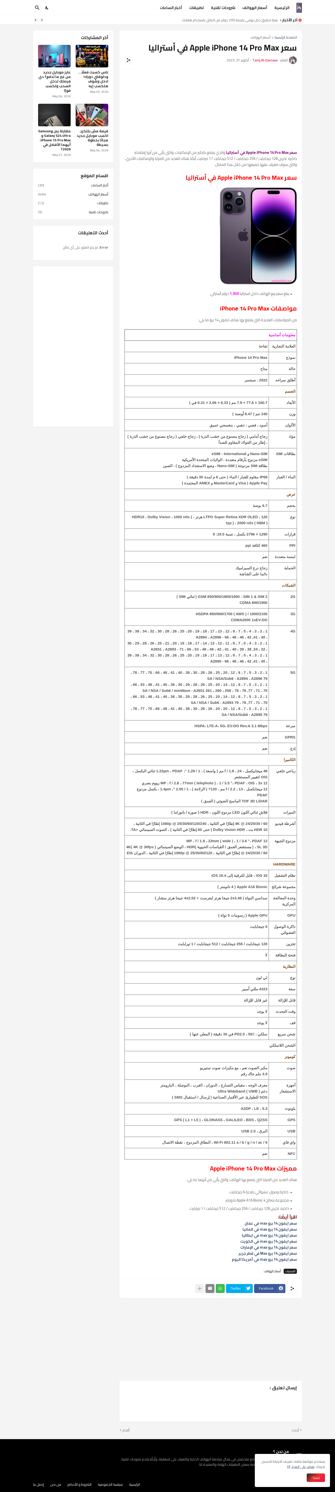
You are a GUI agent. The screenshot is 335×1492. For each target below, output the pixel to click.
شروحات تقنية (223, 7)
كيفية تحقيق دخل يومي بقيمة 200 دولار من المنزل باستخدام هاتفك (229, 20)
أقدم (126, 1430)
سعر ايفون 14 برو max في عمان (271, 1223)
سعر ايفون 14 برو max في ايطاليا (269, 1235)
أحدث (295, 1430)
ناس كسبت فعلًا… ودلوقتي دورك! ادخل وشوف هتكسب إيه (93, 79)
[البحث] (37, 8)
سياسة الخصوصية (110, 1484)
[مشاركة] (129, 60)
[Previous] (41, 20)
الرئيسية (281, 7)
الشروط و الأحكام (79, 1484)
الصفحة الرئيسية (285, 38)
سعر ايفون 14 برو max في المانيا (270, 1229)
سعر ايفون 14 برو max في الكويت (268, 1241)
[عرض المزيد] (199, 1288)
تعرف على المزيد (302, 1466)
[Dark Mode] (47, 8)
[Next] (35, 20)
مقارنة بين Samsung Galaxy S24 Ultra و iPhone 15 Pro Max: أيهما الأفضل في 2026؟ (54, 140)
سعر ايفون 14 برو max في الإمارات (268, 1247)
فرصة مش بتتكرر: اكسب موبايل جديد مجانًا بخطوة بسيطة (92, 138)
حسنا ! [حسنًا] (316, 1477)
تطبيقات (196, 7)
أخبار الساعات (171, 7)
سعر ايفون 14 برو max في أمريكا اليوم (264, 1259)
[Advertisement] (211, 109)
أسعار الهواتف (254, 7)
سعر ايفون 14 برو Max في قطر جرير (268, 1253)
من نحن (55, 1484)
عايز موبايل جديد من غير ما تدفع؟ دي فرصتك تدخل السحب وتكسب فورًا (54, 81)
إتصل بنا (38, 1484)
